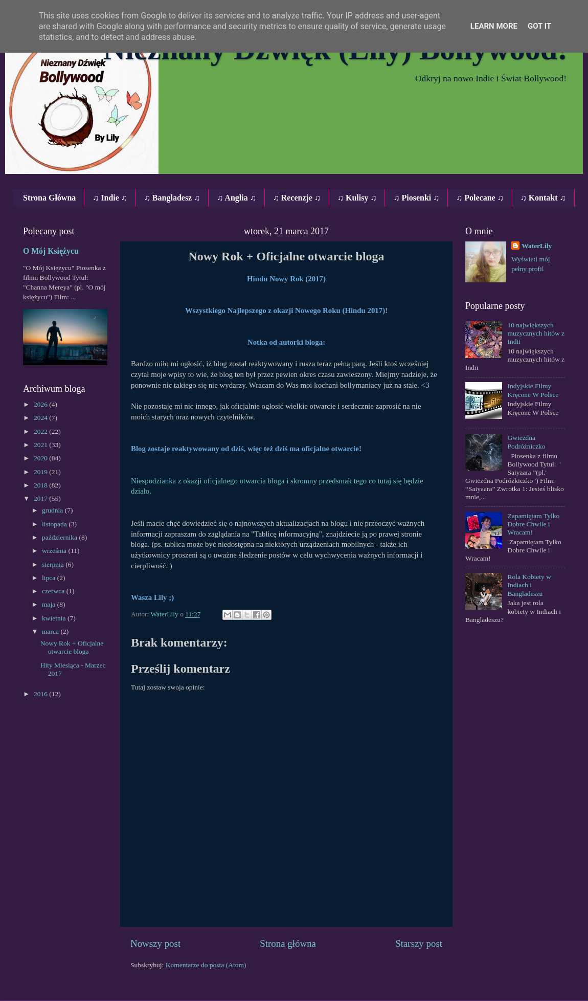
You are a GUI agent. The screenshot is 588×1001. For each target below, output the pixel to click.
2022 (41, 431)
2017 (41, 498)
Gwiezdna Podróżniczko (526, 442)
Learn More (493, 26)
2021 (41, 445)
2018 (41, 485)
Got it (539, 26)
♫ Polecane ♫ (479, 197)
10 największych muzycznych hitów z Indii (535, 333)
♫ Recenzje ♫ (297, 197)
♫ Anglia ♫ (236, 197)
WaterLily (537, 246)
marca (51, 631)
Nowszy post (155, 943)
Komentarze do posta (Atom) (206, 965)
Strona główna (288, 943)
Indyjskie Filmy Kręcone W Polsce (532, 390)
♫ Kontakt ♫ (543, 197)
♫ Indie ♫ (110, 197)
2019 (41, 472)
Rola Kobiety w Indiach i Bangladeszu (529, 585)
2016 (41, 694)
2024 (41, 417)
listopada (55, 524)
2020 (41, 458)
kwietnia (54, 618)
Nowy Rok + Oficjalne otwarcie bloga (71, 647)
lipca (49, 578)
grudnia (53, 510)
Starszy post (418, 943)
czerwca (54, 591)
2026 (41, 404)
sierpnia (53, 564)
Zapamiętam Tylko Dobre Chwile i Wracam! (533, 524)
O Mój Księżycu (51, 251)
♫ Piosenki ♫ (416, 197)
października (60, 537)
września (55, 550)
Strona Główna (49, 197)
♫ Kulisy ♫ (356, 197)
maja (49, 604)
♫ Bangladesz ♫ (172, 197)
